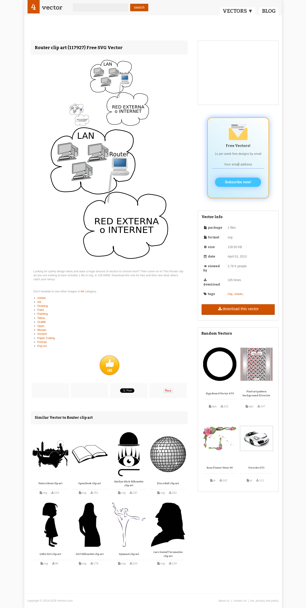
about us (224, 600)
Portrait (42, 342)
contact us (240, 600)
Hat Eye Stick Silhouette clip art (128, 483)
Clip (230, 294)
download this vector (238, 309)
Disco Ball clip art (168, 483)
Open (41, 326)
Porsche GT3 (256, 467)
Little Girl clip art (50, 554)
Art (82, 291)
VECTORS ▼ (238, 11)
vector (52, 7)
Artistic (41, 298)
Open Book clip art (89, 483)
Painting (42, 313)
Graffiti (41, 322)
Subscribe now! (238, 182)
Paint (40, 309)
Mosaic (41, 330)
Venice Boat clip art (50, 483)
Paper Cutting (46, 338)
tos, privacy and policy (264, 600)
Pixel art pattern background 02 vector (256, 393)
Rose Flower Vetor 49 (220, 467)
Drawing (42, 306)
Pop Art (42, 346)
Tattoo (41, 318)
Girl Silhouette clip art (90, 554)
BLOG (269, 11)
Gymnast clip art (129, 554)
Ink (39, 302)
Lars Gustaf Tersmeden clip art (168, 554)
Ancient (42, 334)
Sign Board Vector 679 (220, 393)
